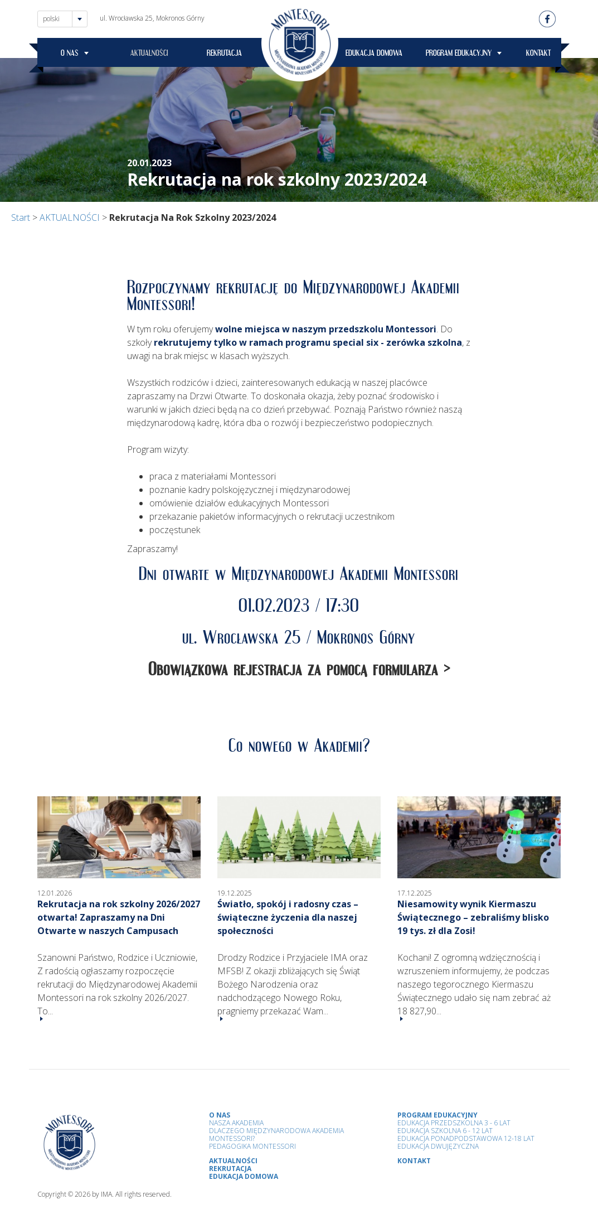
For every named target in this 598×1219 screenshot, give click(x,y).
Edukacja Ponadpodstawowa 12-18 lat (465, 1138)
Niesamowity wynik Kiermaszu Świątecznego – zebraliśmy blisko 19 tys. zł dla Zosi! (473, 917)
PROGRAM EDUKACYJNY (459, 54)
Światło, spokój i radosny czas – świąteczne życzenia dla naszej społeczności (287, 917)
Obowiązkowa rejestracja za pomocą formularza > (299, 673)
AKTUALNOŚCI (149, 54)
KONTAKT (538, 54)
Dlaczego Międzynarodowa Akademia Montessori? (276, 1134)
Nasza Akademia (236, 1123)
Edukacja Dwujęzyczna (438, 1146)
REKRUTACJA (224, 54)
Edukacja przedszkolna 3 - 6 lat (454, 1123)
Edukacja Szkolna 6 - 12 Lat (445, 1130)
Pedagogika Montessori (252, 1146)
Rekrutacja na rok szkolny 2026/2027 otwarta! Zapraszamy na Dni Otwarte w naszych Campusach (118, 917)
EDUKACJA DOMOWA (374, 54)
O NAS (70, 54)
